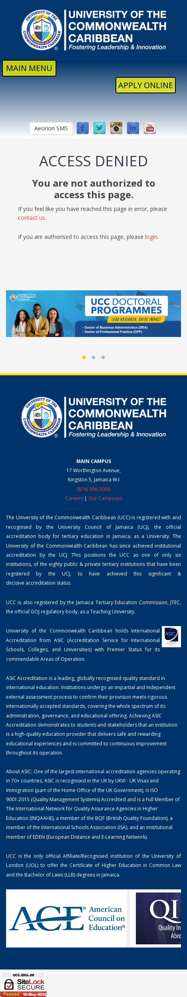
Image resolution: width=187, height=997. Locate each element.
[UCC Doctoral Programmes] (93, 313)
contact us (31, 217)
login (151, 236)
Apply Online (145, 85)
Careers (74, 498)
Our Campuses (105, 498)
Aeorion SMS (51, 128)
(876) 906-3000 (93, 489)
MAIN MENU (29, 68)
